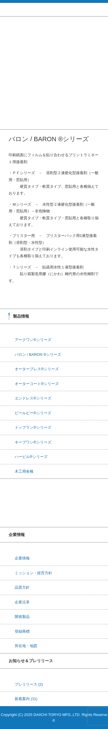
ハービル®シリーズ (16, 95)
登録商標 (22, 631)
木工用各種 (9, 103)
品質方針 (22, 587)
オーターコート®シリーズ (22, 58)
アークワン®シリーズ (18, 35)
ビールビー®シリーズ (18, 73)
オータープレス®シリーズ (22, 50)
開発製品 (22, 616)
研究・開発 (9, 110)
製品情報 (7, 27)
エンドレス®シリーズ (18, 65)
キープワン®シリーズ (18, 88)
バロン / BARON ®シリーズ (23, 43)
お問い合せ (9, 125)
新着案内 (26, 699)
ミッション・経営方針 (33, 573)
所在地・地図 (26, 646)
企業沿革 (22, 602)
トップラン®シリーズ (18, 80)
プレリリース (29, 684)
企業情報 (7, 118)
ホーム (5, 20)
